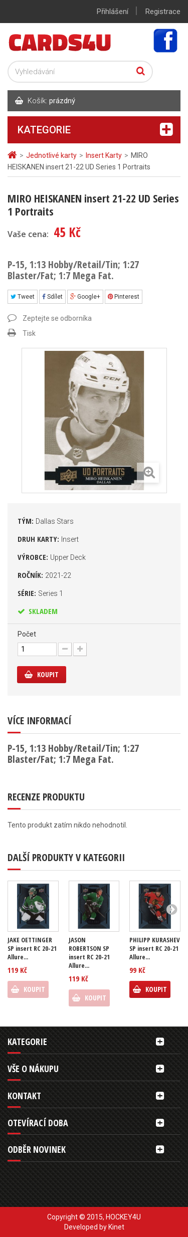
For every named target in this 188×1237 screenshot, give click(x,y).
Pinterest (123, 296)
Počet (27, 634)
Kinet (116, 1227)
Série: (40, 593)
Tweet (23, 296)
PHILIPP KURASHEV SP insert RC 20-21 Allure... (154, 948)
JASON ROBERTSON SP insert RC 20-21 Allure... (89, 953)
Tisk (29, 333)
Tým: (46, 521)
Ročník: (44, 575)
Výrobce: (52, 557)
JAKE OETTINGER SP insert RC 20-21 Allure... (32, 948)
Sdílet (52, 296)
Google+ (85, 296)
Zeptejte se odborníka (57, 318)
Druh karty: (48, 539)
